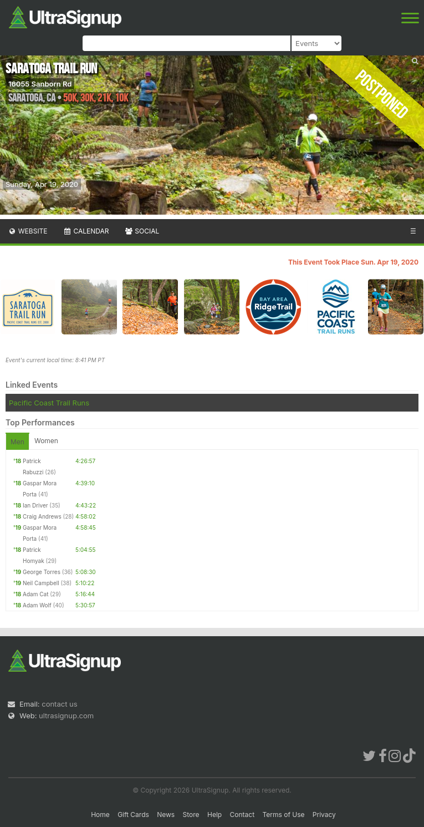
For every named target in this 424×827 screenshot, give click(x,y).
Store (191, 814)
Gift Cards (133, 814)
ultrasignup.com (66, 715)
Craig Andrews (42, 516)
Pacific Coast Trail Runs (49, 402)
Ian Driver (35, 505)
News (166, 814)
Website (28, 231)
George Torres (41, 572)
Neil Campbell (41, 583)
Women (46, 441)
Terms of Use (283, 814)
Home (100, 814)
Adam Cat (35, 594)
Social (141, 231)
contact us (59, 703)
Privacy (324, 814)
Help (214, 814)
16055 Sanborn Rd (39, 83)
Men (17, 442)
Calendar (86, 231)
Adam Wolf (37, 605)
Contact (242, 814)
